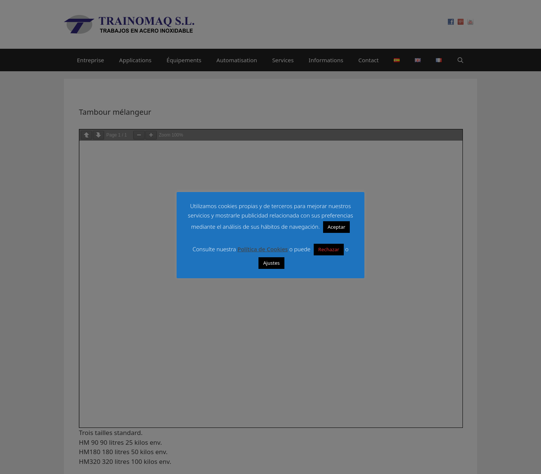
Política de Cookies (262, 249)
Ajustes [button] (271, 263)
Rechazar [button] (328, 249)
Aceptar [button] (336, 227)
